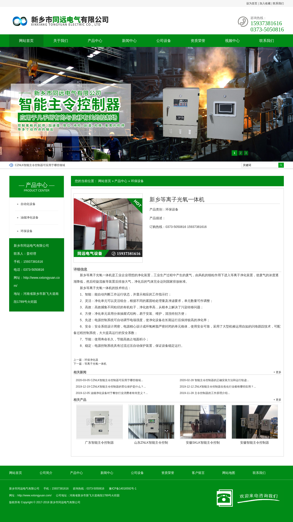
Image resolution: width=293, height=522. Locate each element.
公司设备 (163, 41)
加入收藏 (265, 3)
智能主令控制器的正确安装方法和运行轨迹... (214, 380)
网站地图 (228, 473)
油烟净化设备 (29, 217)
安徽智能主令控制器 (254, 442)
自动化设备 (28, 204)
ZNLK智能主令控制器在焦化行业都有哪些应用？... (218, 386)
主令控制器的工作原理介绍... (205, 393)
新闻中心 (129, 41)
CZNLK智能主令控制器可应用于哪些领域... (109, 380)
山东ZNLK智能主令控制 (151, 442)
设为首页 (251, 3)
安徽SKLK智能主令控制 (203, 442)
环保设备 (137, 181)
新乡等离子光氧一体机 (176, 199)
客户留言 (198, 473)
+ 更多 (277, 372)
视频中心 (232, 41)
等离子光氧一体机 (95, 363)
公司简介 (46, 473)
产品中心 (95, 41)
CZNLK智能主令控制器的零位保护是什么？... (111, 386)
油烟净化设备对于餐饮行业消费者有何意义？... (112, 393)
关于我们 (60, 41)
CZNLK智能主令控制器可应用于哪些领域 (40, 165)
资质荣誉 (198, 41)
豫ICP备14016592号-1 (122, 488)
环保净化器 (91, 359)
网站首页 (26, 41)
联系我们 (278, 3)
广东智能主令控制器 (99, 442)
